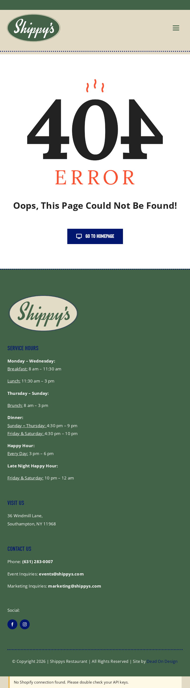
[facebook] (12, 624)
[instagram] (25, 624)
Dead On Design (162, 661)
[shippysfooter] (43, 296)
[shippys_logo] (33, 16)
